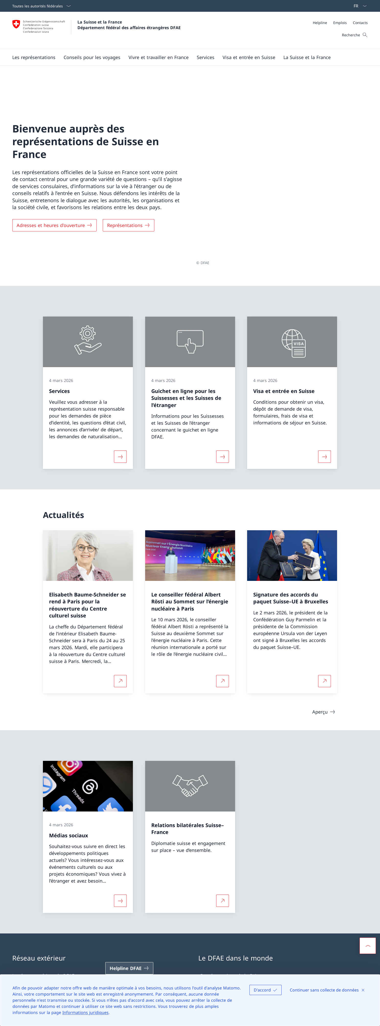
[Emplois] (340, 22)
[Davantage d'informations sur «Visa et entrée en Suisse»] (324, 401)
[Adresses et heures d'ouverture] (54, 197)
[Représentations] (128, 197)
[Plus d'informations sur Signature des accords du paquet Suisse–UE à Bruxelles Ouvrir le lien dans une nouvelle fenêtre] (324, 625)
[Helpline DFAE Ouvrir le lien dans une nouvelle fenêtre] (129, 913)
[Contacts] (360, 22)
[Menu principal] (186, 57)
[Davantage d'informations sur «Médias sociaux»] (120, 845)
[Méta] (340, 22)
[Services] (205, 57)
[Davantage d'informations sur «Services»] (120, 401)
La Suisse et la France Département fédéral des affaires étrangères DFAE (129, 24)
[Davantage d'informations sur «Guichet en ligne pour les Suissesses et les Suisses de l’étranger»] (222, 401)
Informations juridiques (85, 1012)
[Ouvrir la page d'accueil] (96, 30)
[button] (34, 57)
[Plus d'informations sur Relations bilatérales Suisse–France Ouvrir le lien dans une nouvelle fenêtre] (222, 845)
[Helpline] (320, 22)
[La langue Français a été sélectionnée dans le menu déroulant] (358, 6)
